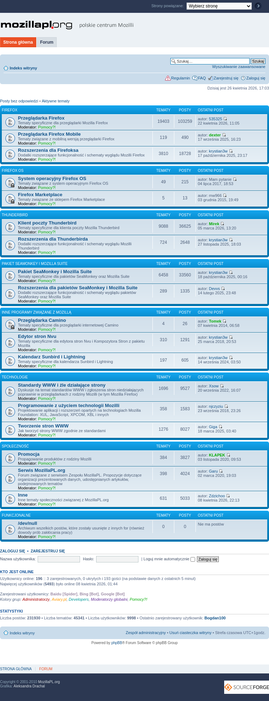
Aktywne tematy (56, 101)
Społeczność (15, 446)
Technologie (15, 377)
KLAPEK (217, 455)
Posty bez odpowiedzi (19, 101)
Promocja (28, 454)
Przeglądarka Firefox (41, 118)
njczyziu (216, 406)
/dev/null (27, 523)
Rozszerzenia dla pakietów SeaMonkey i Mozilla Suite (77, 287)
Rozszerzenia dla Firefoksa (48, 150)
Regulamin (180, 78)
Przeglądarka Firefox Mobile (49, 134)
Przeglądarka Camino (42, 320)
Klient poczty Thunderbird (47, 223)
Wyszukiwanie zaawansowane (238, 66)
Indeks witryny (23, 68)
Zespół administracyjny (146, 632)
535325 (215, 119)
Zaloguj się (255, 78)
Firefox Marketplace (40, 194)
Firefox (9, 110)
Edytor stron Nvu (37, 336)
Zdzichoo (217, 496)
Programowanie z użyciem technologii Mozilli (68, 405)
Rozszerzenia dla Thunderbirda (53, 239)
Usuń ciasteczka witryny (190, 632)
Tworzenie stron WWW (43, 426)
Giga (213, 427)
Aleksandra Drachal (29, 686)
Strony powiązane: (168, 6)
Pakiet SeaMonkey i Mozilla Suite (34, 264)
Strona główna (18, 42)
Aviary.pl (59, 599)
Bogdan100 (215, 618)
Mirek (214, 224)
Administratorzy (35, 599)
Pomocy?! (47, 127)
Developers (79, 599)
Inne (23, 495)
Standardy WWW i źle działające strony (61, 385)
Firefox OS (13, 171)
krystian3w (218, 151)
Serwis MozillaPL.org (41, 470)
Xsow (214, 386)
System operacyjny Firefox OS (52, 178)
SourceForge (246, 687)
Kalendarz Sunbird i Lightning (51, 356)
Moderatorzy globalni (109, 599)
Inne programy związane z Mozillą (36, 312)
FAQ (202, 78)
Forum (46, 42)
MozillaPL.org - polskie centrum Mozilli (67, 25)
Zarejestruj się (226, 78)
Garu (213, 471)
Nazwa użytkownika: (18, 559)
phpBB (116, 643)
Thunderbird (15, 215)
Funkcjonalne (16, 515)
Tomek (215, 321)
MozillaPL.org (49, 682)
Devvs (214, 288)
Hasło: (88, 559)
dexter (215, 135)
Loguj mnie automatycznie (169, 559)
